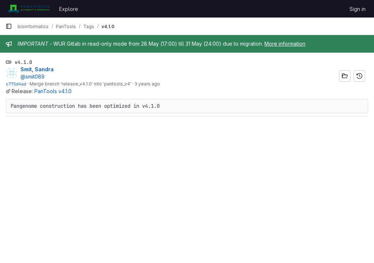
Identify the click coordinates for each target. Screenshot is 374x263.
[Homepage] (28, 9)
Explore (68, 9)
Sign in (358, 9)
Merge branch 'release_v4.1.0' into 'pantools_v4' (80, 84)
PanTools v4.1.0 (53, 91)
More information (284, 44)
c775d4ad (16, 84)
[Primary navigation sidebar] (9, 26)
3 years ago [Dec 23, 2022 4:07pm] (147, 84)
